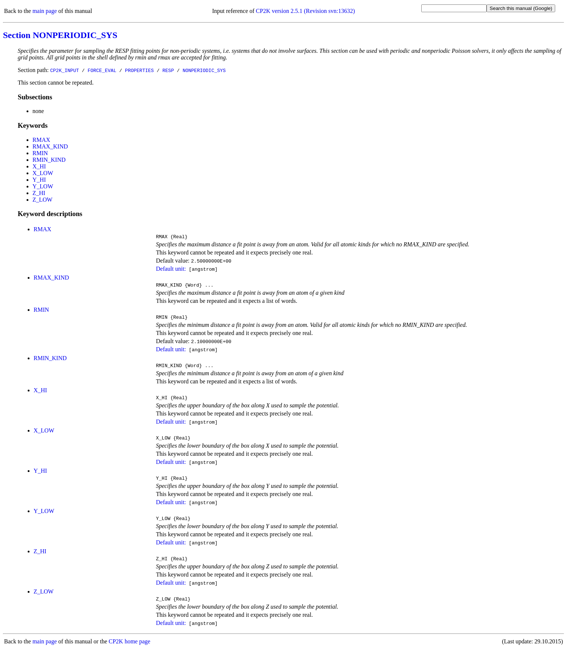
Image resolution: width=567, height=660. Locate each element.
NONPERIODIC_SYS (204, 70)
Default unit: (171, 270)
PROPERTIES (139, 70)
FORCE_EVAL (101, 70)
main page (44, 11)
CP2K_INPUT (64, 70)
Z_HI (38, 193)
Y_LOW (42, 186)
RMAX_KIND (50, 146)
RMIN (40, 153)
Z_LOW (42, 199)
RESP (168, 70)
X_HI (39, 166)
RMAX (41, 140)
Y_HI (39, 180)
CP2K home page (130, 652)
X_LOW (42, 173)
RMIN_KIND (49, 160)
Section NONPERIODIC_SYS (60, 35)
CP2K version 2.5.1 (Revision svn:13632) (305, 11)
